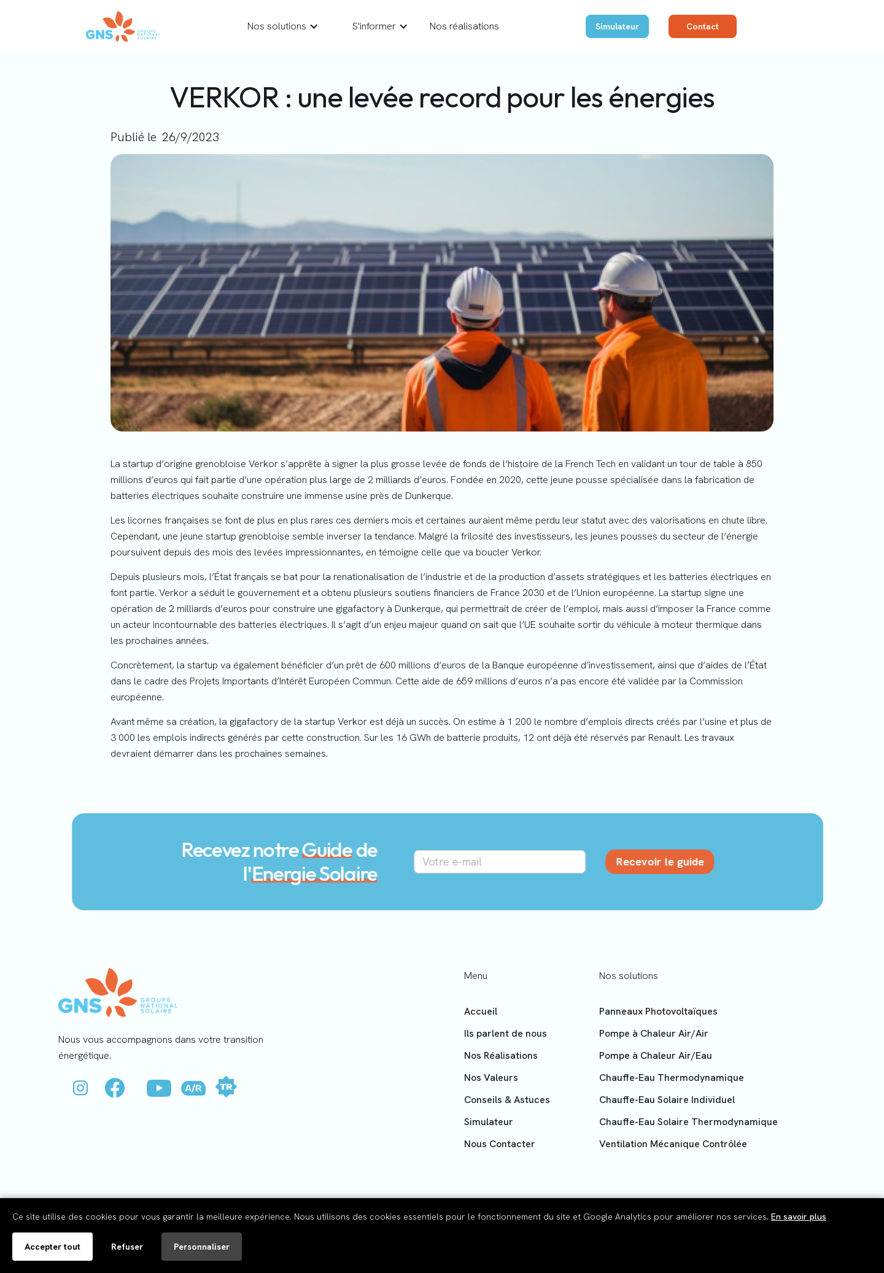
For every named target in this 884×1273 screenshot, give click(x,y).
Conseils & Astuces (507, 1099)
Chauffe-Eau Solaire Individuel (667, 1099)
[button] (283, 26)
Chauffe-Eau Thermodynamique (671, 1077)
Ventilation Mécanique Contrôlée (673, 1143)
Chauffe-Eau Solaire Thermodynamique (688, 1121)
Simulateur (617, 26)
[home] (123, 26)
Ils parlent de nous (505, 1033)
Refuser (127, 1246)
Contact (702, 26)
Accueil (480, 1011)
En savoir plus (798, 1216)
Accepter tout (52, 1246)
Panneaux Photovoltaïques (658, 1011)
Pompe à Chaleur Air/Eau (655, 1055)
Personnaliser (202, 1246)
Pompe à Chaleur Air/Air (653, 1033)
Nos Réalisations (501, 1055)
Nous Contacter (499, 1143)
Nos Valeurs (491, 1077)
